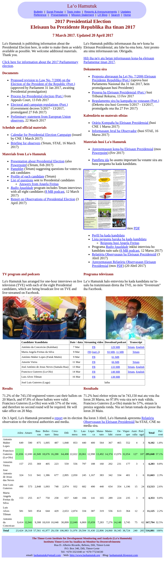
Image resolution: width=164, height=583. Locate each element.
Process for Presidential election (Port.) (37, 96)
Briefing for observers (25, 143)
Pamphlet (17, 169)
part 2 (96, 351)
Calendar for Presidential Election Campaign (41, 134)
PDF (137, 228)
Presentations (59, 14)
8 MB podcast (54, 191)
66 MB (115, 362)
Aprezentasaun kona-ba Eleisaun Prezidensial (122, 149)
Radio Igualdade (22, 188)
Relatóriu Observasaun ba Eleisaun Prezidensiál (124, 254)
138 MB (115, 376)
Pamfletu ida (100, 160)
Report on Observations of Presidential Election (43, 199)
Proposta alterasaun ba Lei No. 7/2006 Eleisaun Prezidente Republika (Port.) (124, 78)
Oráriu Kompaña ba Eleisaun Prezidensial (120, 122)
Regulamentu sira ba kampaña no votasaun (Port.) (125, 101)
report (58, 418)
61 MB (115, 356)
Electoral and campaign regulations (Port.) (39, 104)
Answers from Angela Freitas (39, 184)
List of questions (22, 180)
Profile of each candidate (27, 176)
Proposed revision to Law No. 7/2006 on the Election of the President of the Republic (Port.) (43, 82)
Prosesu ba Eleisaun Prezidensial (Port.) (119, 92)
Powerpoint (18, 165)
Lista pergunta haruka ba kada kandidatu (119, 239)
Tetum (131, 347)
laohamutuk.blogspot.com (123, 555)
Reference (40, 14)
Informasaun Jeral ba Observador (114, 131)
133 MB (115, 366)
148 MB (115, 371)
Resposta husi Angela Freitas (119, 243)
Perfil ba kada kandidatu (108, 235)
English (140, 347)
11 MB (120, 351)
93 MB (111, 351)
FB (93, 347)
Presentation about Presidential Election (38, 161)
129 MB (115, 347)
